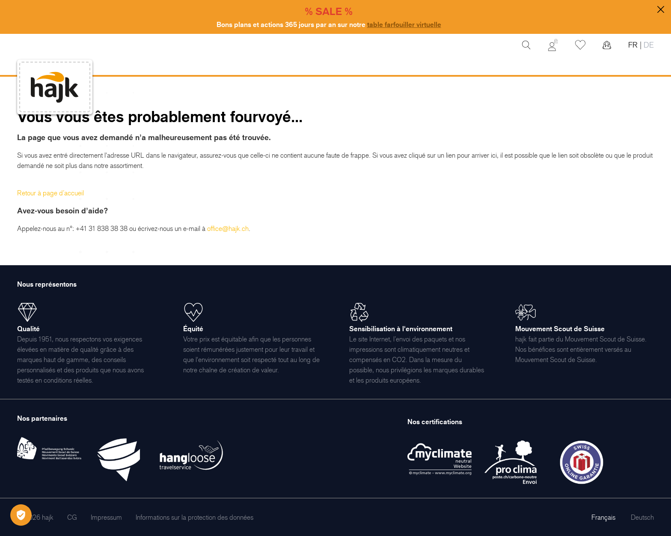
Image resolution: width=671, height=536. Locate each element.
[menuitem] (72, 517)
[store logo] (55, 87)
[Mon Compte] (553, 45)
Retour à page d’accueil (50, 193)
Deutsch (642, 517)
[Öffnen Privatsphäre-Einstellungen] (21, 515)
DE (647, 44)
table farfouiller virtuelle (404, 24)
